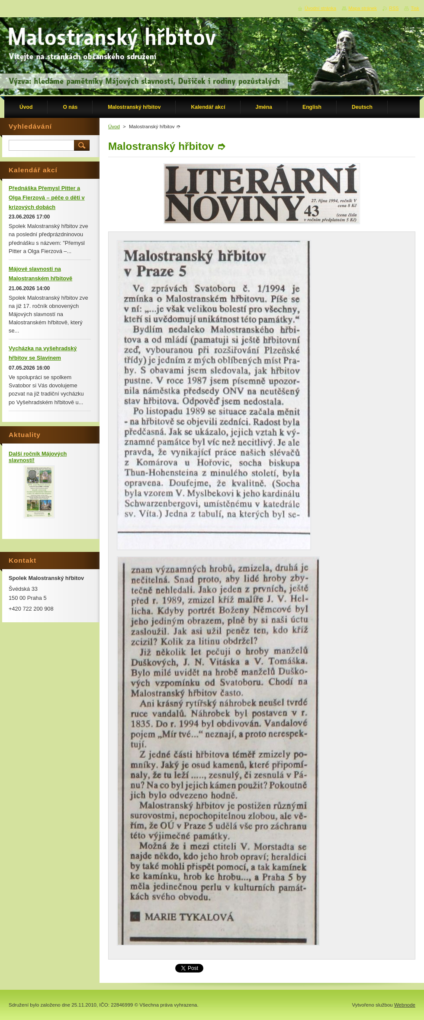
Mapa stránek (362, 8)
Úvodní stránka (320, 8)
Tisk (415, 8)
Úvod (114, 126)
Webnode (404, 1004)
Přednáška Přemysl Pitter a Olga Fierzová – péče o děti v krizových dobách (47, 197)
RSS (393, 8)
